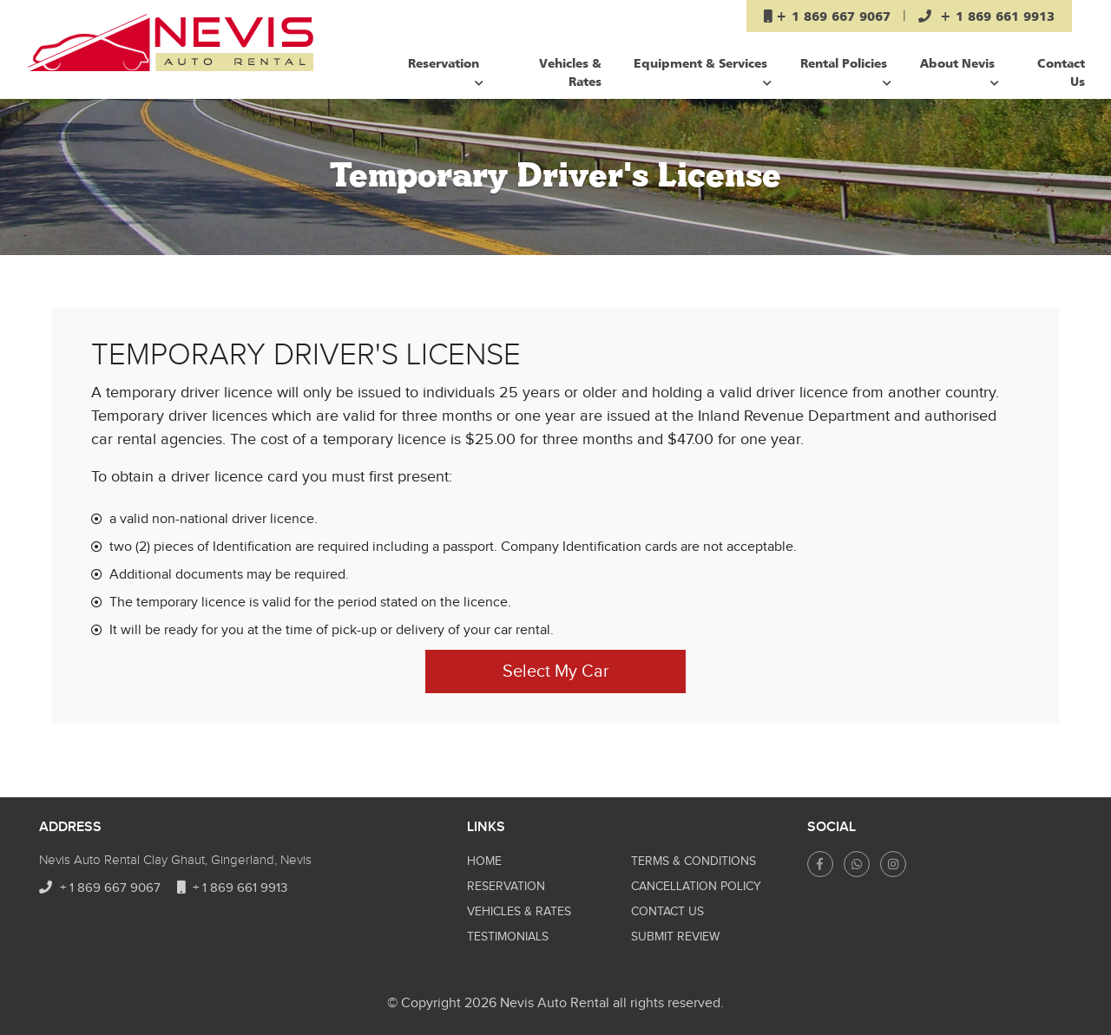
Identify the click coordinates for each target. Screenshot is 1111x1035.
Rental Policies (845, 72)
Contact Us (1061, 72)
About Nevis (959, 72)
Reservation (445, 72)
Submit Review (675, 937)
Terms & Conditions (693, 861)
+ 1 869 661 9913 (232, 888)
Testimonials (508, 937)
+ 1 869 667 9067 (100, 888)
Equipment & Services (703, 72)
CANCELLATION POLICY (696, 887)
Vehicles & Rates (570, 72)
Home (484, 861)
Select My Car (556, 671)
